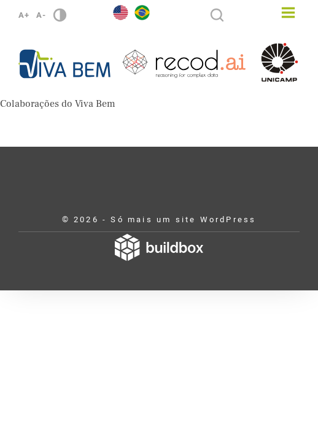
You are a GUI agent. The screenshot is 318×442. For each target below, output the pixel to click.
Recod (184, 63)
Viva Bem (64, 63)
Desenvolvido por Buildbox (159, 247)
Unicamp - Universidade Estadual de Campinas (280, 62)
